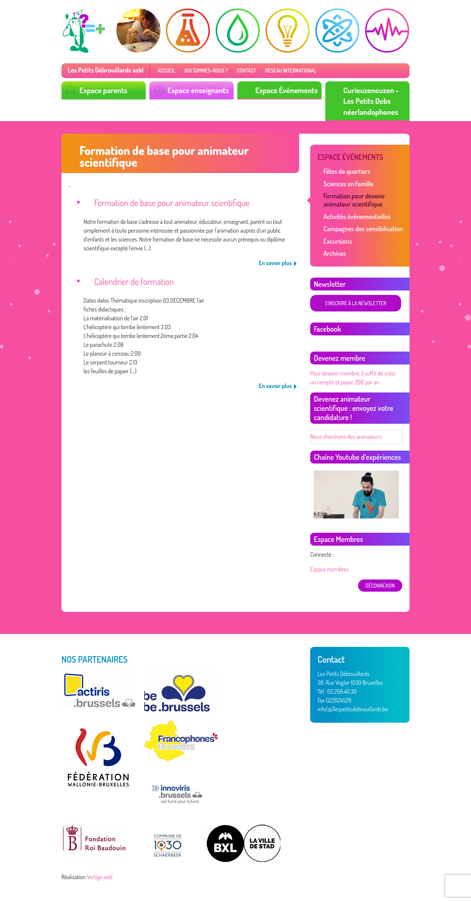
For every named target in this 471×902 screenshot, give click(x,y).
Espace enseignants (198, 90)
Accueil (166, 70)
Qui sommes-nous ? (205, 70)
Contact (246, 70)
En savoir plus (275, 263)
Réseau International (290, 70)
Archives (334, 253)
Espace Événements (286, 90)
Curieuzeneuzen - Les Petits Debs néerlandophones (371, 101)
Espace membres (329, 569)
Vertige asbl (100, 877)
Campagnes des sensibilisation (363, 229)
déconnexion (380, 585)
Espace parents (103, 90)
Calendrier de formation (134, 281)
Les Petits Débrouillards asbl (106, 70)
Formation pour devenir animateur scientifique (354, 200)
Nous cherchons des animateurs (346, 436)
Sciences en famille (348, 184)
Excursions (337, 241)
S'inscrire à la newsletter (355, 303)
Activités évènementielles (356, 216)
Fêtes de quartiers (346, 171)
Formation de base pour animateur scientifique (172, 202)
